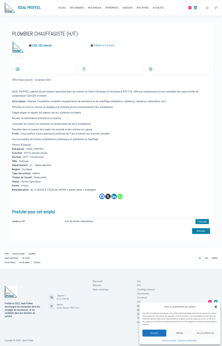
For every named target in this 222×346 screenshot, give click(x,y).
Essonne (32, 254)
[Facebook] (102, 196)
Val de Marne (24, 262)
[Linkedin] (114, 196)
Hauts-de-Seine (19, 254)
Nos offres (143, 7)
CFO (139, 285)
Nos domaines (77, 7)
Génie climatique (100, 289)
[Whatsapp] (120, 196)
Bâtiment (97, 285)
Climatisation (143, 293)
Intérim (214, 258)
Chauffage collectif (146, 289)
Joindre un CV (18, 221)
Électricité (98, 281)
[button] (215, 306)
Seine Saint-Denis (11, 258)
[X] (108, 196)
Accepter (154, 332)
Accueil (62, 7)
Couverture (142, 297)
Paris (7, 254)
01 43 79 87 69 (63, 299)
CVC (139, 301)
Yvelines (36, 262)
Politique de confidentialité (187, 340)
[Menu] (216, 7)
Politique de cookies (169, 340)
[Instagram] (189, 7)
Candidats (127, 7)
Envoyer (201, 230)
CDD (34, 45)
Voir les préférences (205, 332)
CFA (138, 281)
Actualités (158, 7)
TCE (139, 318)
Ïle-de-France (10, 262)
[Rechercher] (207, 8)
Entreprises (112, 7)
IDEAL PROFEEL (29, 7)
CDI (40, 45)
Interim (47, 45)
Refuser (180, 332)
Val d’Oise (26, 258)
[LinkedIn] (195, 7)
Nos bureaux (94, 7)
